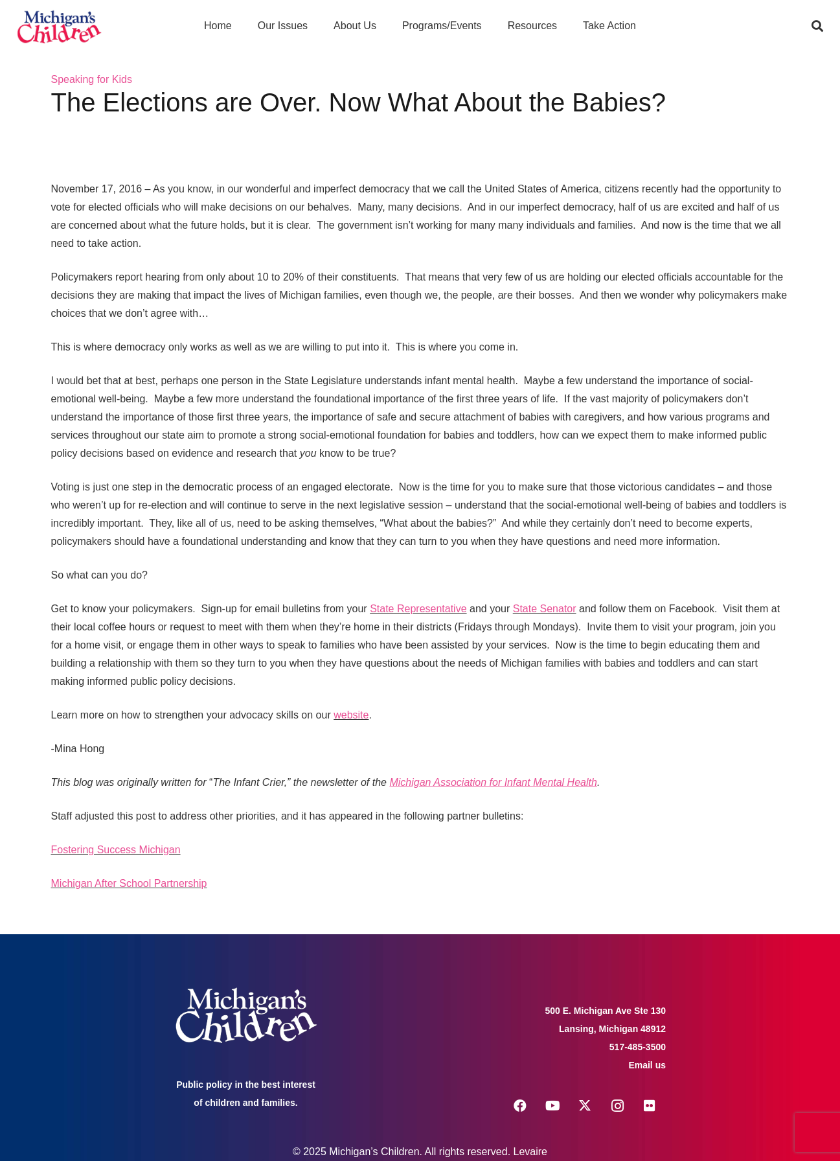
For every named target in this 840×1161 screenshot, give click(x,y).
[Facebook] (520, 1106)
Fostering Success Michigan (116, 849)
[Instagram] (617, 1106)
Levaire (530, 1151)
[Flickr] (649, 1106)
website (351, 714)
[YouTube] (552, 1106)
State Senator (544, 608)
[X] (585, 1106)
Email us (647, 1065)
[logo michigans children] (59, 26)
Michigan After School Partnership (129, 883)
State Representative (418, 608)
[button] (817, 26)
